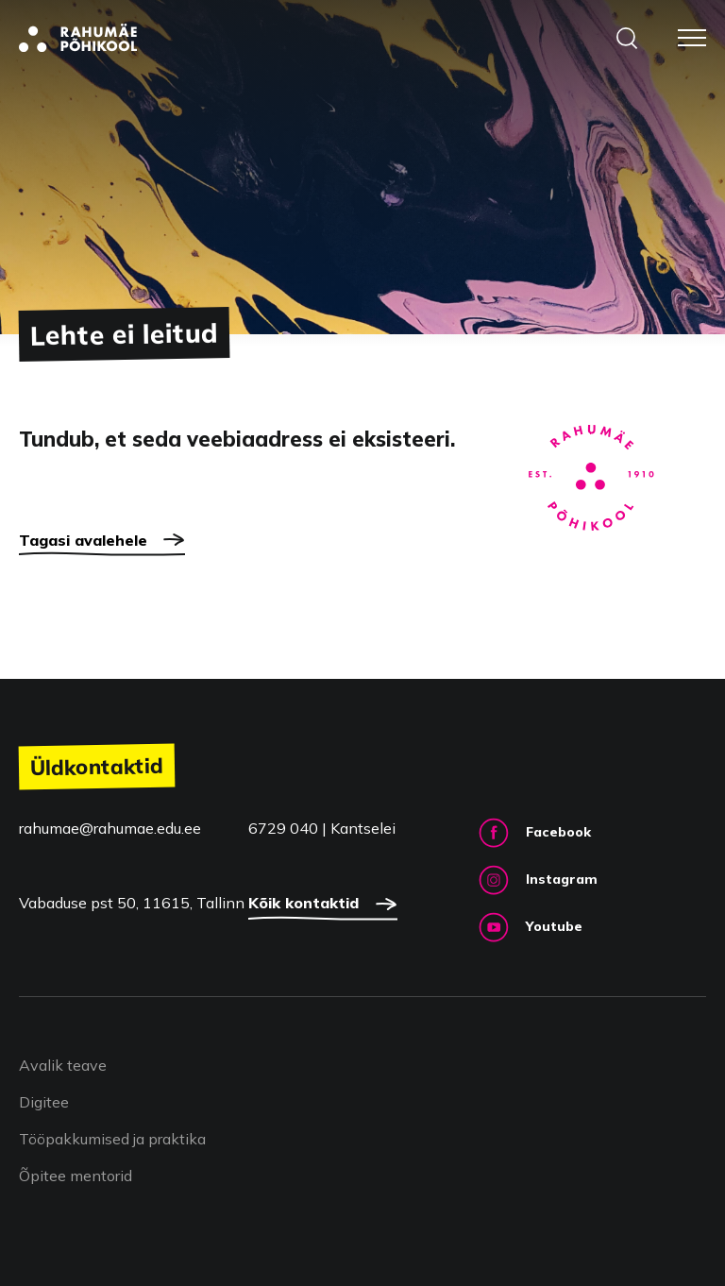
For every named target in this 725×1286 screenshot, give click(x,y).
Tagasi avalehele (102, 542)
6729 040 (285, 828)
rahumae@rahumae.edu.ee (110, 828)
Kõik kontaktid (322, 907)
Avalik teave (63, 1065)
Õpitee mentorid (75, 1175)
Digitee (44, 1101)
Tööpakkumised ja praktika (112, 1138)
